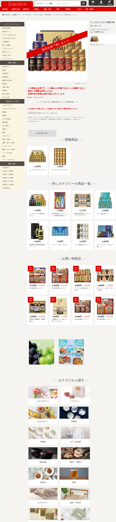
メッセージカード (7, 48)
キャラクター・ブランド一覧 (32, 15)
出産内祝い (5, 9)
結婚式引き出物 (7, 80)
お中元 (79, 9)
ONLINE (7, 15)
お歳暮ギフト (16, 15)
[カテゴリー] (41, 3)
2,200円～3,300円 (7, 178)
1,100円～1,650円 (7, 171)
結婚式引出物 (16, 9)
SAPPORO (47, 15)
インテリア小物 (7, 153)
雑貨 (3, 156)
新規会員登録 (6, 28)
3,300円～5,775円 (7, 181)
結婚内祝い (26, 9)
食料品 (4, 129)
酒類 (3, 132)
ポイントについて (7, 59)
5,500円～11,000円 (8, 184)
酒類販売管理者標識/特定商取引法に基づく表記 (40, 496)
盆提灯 (4, 70)
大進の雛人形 (58, 511)
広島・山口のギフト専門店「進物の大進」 (58, 508)
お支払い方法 (6, 55)
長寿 (58, 9)
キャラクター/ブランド (9, 108)
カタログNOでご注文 (8, 38)
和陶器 (4, 112)
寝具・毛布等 (6, 139)
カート (93, 4)
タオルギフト (6, 136)
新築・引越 (47, 9)
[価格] (54, 3)
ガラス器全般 (6, 119)
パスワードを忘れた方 (9, 35)
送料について (6, 52)
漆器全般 (5, 122)
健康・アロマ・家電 (8, 149)
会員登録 (109, 4)
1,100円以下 (6, 167)
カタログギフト (7, 105)
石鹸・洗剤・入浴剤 (8, 142)
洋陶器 (4, 115)
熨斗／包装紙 (6, 45)
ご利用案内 (5, 42)
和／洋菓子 (5, 125)
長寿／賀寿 (5, 94)
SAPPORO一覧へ (42, 133)
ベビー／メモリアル (8, 160)
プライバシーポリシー (66, 496)
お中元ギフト (6, 66)
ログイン (101, 4)
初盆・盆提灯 (90, 9)
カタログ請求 (82, 496)
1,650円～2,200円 (7, 174)
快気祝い (37, 9)
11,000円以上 (6, 188)
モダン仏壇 (5, 97)
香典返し (68, 9)
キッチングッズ (7, 146)
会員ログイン (6, 31)
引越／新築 (5, 87)
